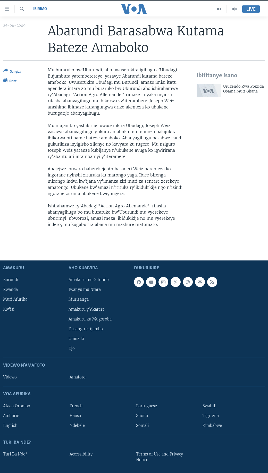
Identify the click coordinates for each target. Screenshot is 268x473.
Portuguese (146, 405)
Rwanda (10, 289)
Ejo (72, 348)
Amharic (11, 415)
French (76, 405)
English (10, 425)
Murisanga (79, 299)
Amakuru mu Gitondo (89, 279)
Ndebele (77, 425)
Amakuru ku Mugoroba (90, 319)
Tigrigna (211, 415)
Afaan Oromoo (16, 405)
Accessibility (81, 454)
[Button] (12, 72)
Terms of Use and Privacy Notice (159, 457)
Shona (142, 415)
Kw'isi (8, 309)
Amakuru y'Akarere (87, 309)
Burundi (10, 279)
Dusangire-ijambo (86, 328)
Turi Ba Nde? (15, 454)
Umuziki (76, 338)
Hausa (75, 415)
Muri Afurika (15, 299)
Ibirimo (40, 9)
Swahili (209, 405)
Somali (142, 425)
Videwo (10, 377)
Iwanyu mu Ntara (85, 289)
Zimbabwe (212, 425)
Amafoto (78, 377)
